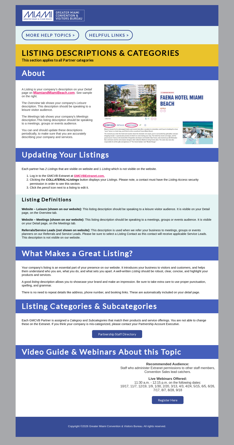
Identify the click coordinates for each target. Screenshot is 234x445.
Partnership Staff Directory (117, 334)
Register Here (167, 400)
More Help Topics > (50, 35)
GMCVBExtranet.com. (89, 175)
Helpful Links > (109, 35)
